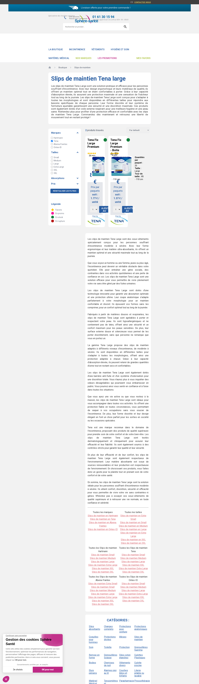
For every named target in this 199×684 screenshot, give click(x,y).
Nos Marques (83, 58)
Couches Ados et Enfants (123, 673)
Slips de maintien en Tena (103, 519)
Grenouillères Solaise (110, 656)
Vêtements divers (124, 664)
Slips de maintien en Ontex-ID (103, 529)
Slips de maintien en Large (133, 529)
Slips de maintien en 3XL (133, 543)
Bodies (92, 662)
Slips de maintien (138, 638)
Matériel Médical (59, 58)
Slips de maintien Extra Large (102, 565)
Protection (124, 647)
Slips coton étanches (124, 656)
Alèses (122, 636)
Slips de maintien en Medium (133, 526)
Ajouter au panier (105, 210)
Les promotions (107, 58)
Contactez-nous (142, 2)
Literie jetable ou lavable (139, 673)
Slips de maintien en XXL (133, 539)
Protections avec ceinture (125, 629)
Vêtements (98, 49)
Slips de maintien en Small (133, 522)
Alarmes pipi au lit (110, 671)
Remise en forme (94, 656)
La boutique (56, 49)
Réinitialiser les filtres (64, 191)
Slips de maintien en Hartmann (103, 515)
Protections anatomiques (140, 627)
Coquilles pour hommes (93, 639)
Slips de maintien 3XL (103, 572)
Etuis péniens (93, 671)
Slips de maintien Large (103, 561)
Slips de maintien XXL (103, 568)
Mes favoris (143, 58)
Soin (91, 647)
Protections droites (110, 638)
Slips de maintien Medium (103, 558)
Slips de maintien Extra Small (102, 583)
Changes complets (108, 627)
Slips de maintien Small (103, 554)
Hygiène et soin (120, 49)
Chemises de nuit (109, 664)
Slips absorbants (94, 627)
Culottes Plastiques (139, 656)
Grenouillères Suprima (140, 648)
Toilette (108, 647)
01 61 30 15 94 (103, 17)
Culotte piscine (138, 664)
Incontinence (77, 49)
